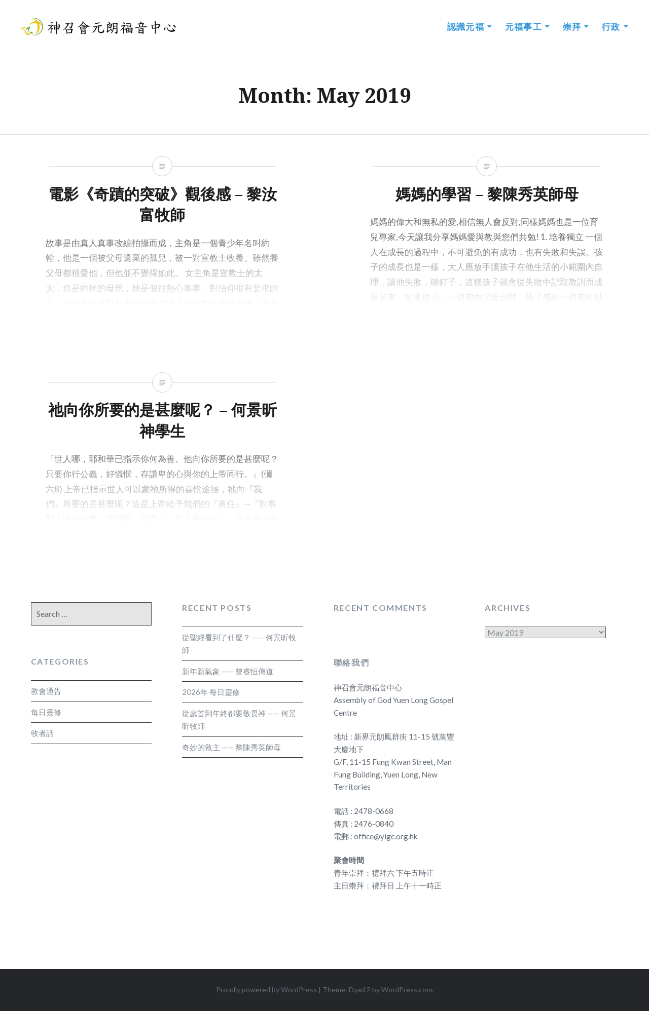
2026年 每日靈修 (211, 691)
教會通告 (46, 690)
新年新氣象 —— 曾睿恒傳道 (227, 671)
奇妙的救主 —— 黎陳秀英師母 (231, 747)
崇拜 (572, 26)
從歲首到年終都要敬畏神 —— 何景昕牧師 (239, 719)
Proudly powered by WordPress (266, 989)
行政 (611, 26)
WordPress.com (406, 989)
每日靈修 (46, 712)
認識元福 (466, 26)
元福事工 (524, 26)
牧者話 (42, 732)
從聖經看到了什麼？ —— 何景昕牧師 (239, 643)
